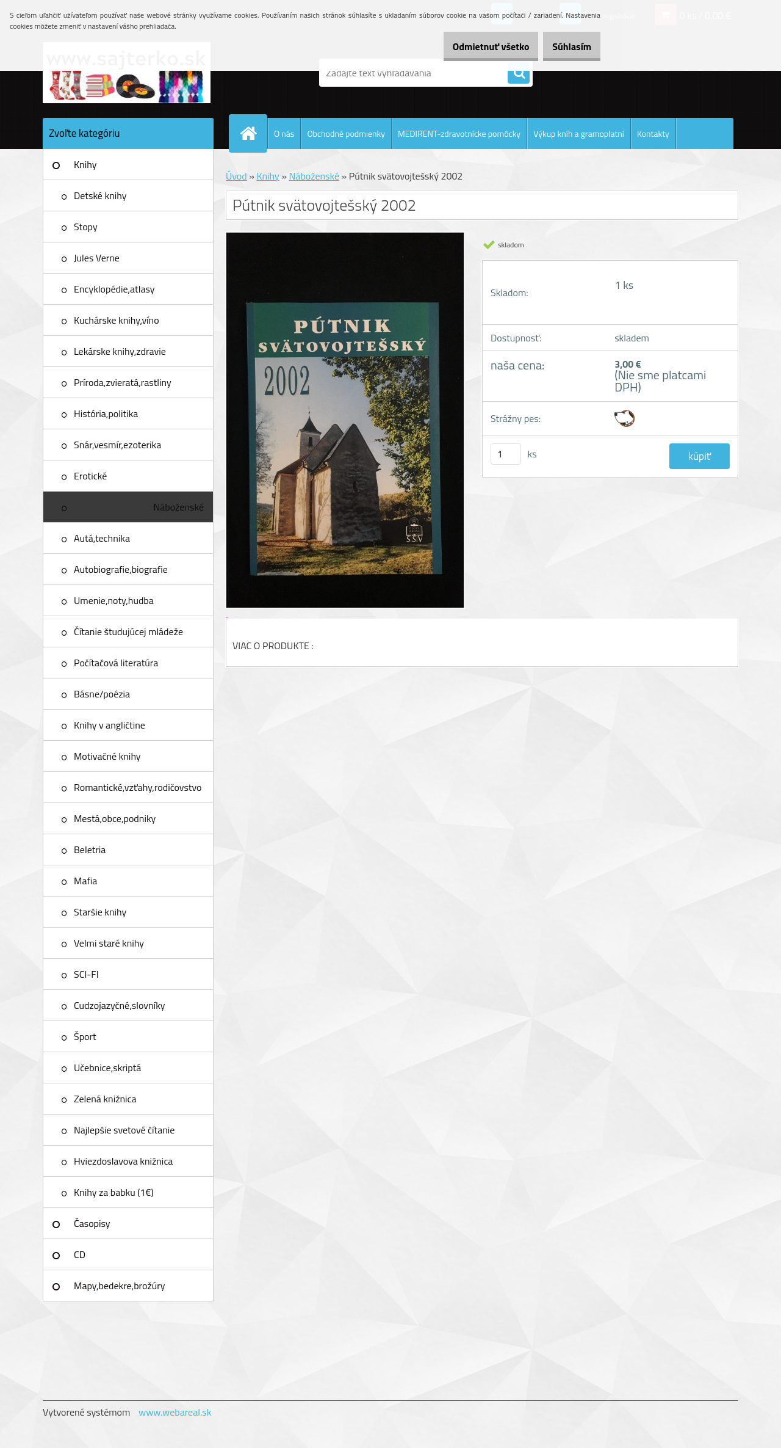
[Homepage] (253, 133)
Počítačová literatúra (116, 662)
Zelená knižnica (105, 1098)
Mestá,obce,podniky (115, 818)
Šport (85, 1036)
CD (79, 1254)
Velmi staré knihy (109, 943)
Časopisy (92, 1223)
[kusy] (506, 454)
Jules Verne (97, 257)
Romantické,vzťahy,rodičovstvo (138, 787)
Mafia (85, 880)
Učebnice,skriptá (107, 1067)
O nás (284, 133)
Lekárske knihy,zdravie (120, 351)
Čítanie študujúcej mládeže (128, 631)
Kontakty (653, 133)
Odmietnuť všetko (472, 46)
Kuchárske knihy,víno (116, 320)
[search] (519, 73)
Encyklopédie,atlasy (114, 289)
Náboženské (178, 507)
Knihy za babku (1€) (114, 1192)
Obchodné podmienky (346, 133)
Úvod (236, 176)
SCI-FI (86, 974)
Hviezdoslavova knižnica (123, 1161)
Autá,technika (102, 538)
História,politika (106, 413)
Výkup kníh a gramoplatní (578, 133)
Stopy (86, 226)
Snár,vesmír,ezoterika (117, 444)
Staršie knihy (100, 911)
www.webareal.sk (175, 1412)
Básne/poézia (102, 693)
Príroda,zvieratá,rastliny (122, 382)
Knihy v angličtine (109, 725)
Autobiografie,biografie (121, 569)
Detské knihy (100, 195)
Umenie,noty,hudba (114, 600)
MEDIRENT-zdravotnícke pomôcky (459, 133)
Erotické (90, 475)
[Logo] (127, 72)
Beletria (90, 849)
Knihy (85, 164)
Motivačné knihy (107, 756)
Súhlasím (565, 46)
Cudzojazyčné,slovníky (119, 1005)
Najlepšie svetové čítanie (124, 1129)
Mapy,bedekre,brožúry (119, 1285)
